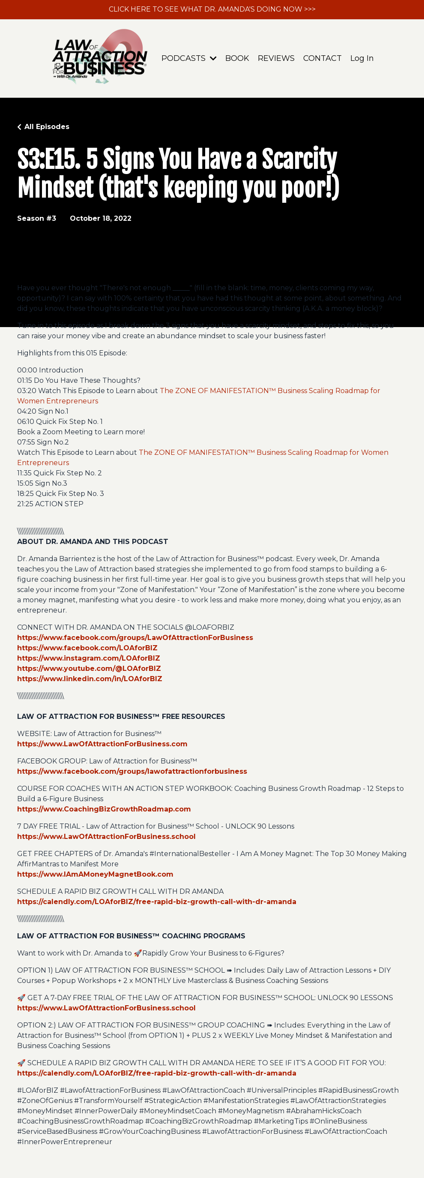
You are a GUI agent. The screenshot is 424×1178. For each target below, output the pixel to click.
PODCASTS (189, 58)
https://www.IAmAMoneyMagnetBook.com (95, 874)
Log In (362, 58)
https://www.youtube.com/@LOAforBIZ (89, 668)
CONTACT (322, 58)
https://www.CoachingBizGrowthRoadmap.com (104, 809)
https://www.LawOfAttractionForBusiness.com (102, 744)
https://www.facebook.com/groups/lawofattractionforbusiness (132, 771)
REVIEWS (276, 58)
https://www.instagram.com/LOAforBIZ (88, 658)
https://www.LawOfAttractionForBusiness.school (106, 836)
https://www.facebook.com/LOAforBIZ (87, 648)
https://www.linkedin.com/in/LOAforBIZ (89, 679)
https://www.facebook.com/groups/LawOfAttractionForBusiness (135, 638)
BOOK (237, 58)
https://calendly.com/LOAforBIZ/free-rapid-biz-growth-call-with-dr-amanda (156, 902)
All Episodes (46, 127)
